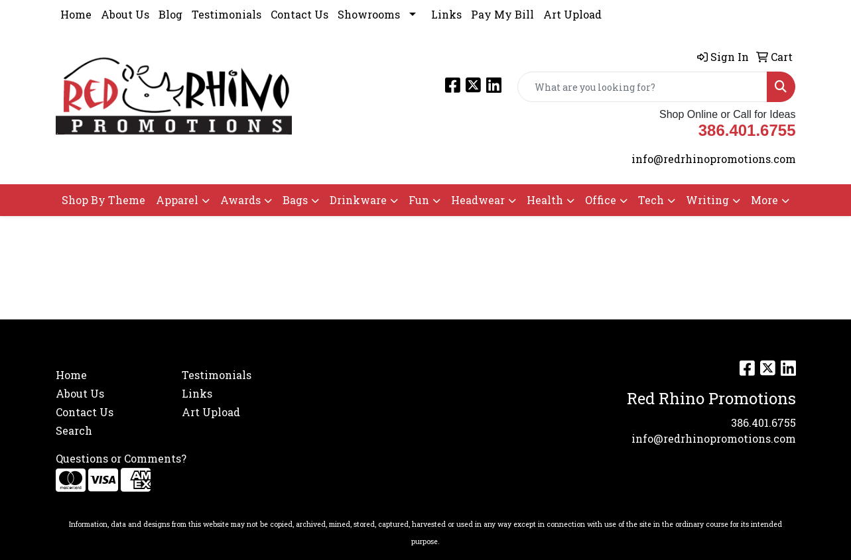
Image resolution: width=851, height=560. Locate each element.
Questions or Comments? (121, 458)
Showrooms (369, 14)
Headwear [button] (478, 200)
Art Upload (572, 14)
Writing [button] (707, 200)
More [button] (764, 200)
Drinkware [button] (358, 200)
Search (74, 430)
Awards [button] (240, 200)
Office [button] (600, 200)
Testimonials (226, 14)
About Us (125, 14)
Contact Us (299, 14)
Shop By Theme (103, 200)
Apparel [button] (177, 200)
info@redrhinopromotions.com (713, 159)
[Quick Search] (642, 87)
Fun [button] (419, 200)
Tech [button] (651, 200)
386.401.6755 (763, 422)
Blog (170, 14)
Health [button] (545, 200)
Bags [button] (295, 200)
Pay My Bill (502, 14)
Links (446, 14)
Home (76, 14)
